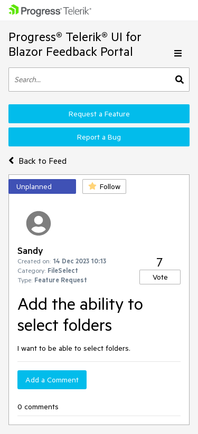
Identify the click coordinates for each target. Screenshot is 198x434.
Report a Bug (99, 137)
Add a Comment (52, 379)
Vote (160, 277)
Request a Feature (99, 114)
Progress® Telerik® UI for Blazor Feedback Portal (75, 44)
